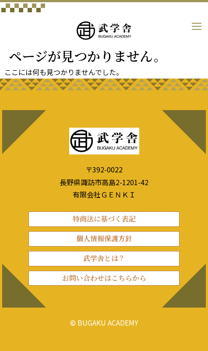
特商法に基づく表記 (104, 219)
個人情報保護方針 (104, 238)
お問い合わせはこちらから (104, 278)
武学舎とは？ (104, 258)
